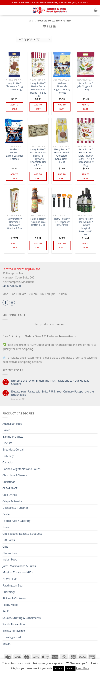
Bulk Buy (8, 456)
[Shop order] (34, 39)
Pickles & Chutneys (14, 598)
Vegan (6, 644)
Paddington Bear (13, 585)
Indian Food (9, 559)
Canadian (8, 462)
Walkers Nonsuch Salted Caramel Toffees (14, 154)
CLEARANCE (10, 488)
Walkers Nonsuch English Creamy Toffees (62, 88)
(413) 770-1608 (11, 286)
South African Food (14, 624)
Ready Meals (10, 605)
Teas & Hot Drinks (14, 631)
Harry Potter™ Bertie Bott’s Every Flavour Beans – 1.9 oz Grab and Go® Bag (86, 157)
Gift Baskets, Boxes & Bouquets (22, 534)
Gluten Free (9, 553)
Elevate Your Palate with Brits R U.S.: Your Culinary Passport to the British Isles (52, 393)
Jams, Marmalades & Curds (19, 566)
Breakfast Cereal (13, 449)
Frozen (6, 527)
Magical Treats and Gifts (17, 572)
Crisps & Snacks (12, 501)
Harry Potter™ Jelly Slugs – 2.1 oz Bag (85, 86)
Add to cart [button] (14, 106)
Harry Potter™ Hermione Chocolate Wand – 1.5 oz (14, 223)
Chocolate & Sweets (14, 475)
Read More (82, 668)
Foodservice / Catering (16, 521)
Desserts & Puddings (15, 508)
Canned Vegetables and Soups (21, 469)
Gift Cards (8, 540)
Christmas (8, 482)
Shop (31, 20)
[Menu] (4, 10)
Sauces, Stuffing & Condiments (21, 618)
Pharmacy (8, 592)
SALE (5, 611)
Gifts (5, 546)
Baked (6, 430)
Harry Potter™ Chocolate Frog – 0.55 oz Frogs (14, 86)
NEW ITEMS (10, 579)
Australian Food (12, 424)
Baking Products (12, 436)
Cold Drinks (9, 495)
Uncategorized (11, 637)
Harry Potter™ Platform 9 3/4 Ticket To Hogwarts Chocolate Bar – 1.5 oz (38, 157)
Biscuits (7, 443)
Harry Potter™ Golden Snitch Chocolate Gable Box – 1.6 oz (62, 155)
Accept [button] (58, 668)
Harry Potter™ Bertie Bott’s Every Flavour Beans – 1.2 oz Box (38, 89)
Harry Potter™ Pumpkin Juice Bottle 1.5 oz (38, 222)
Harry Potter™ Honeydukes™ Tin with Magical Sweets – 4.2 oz (86, 226)
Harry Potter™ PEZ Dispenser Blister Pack (62, 222)
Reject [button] (70, 668)
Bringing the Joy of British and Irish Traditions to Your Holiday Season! (50, 382)
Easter (6, 514)
